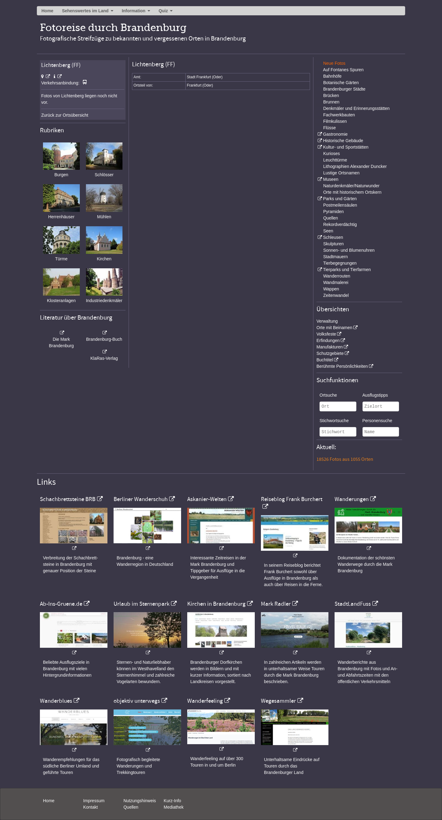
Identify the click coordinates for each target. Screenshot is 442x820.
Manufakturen (329, 346)
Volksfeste (326, 334)
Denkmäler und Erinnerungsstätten (356, 108)
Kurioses (331, 153)
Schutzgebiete (330, 353)
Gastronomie (335, 134)
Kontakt (90, 807)
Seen (328, 230)
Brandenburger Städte (344, 89)
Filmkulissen (335, 121)
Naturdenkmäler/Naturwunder (351, 185)
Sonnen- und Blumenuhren (348, 250)
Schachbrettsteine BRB (67, 499)
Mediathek (174, 807)
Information (133, 10)
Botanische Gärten (341, 82)
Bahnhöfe (332, 76)
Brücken (331, 95)
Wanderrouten (336, 276)
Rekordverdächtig (340, 224)
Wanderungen (352, 499)
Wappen (331, 288)
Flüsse (329, 127)
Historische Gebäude (343, 140)
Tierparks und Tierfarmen (347, 269)
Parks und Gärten (340, 198)
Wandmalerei (335, 282)
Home (47, 10)
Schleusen (333, 237)
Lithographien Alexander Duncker (355, 166)
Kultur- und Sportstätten (345, 147)
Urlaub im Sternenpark (141, 604)
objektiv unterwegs (137, 701)
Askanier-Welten (207, 499)
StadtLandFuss (353, 604)
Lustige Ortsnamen (341, 172)
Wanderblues (56, 701)
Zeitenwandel (336, 295)
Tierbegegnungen (340, 263)
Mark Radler (276, 604)
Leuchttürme (335, 159)
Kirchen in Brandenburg (216, 604)
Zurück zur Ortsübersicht (64, 115)
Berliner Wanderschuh (141, 499)
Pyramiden (333, 211)
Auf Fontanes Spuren (343, 69)
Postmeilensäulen (340, 205)
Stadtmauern (335, 256)
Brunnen (331, 101)
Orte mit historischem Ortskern (352, 192)
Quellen (330, 218)
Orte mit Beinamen (334, 327)
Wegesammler (278, 701)
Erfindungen (328, 340)
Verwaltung (327, 321)
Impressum (93, 800)
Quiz (163, 10)
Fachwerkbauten (339, 114)
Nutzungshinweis (139, 800)
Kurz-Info (172, 800)
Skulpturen (333, 243)
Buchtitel (324, 359)
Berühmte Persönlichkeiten (342, 366)
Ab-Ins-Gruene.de (61, 604)
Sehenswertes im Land (85, 10)
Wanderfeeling (205, 701)
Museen (330, 179)
